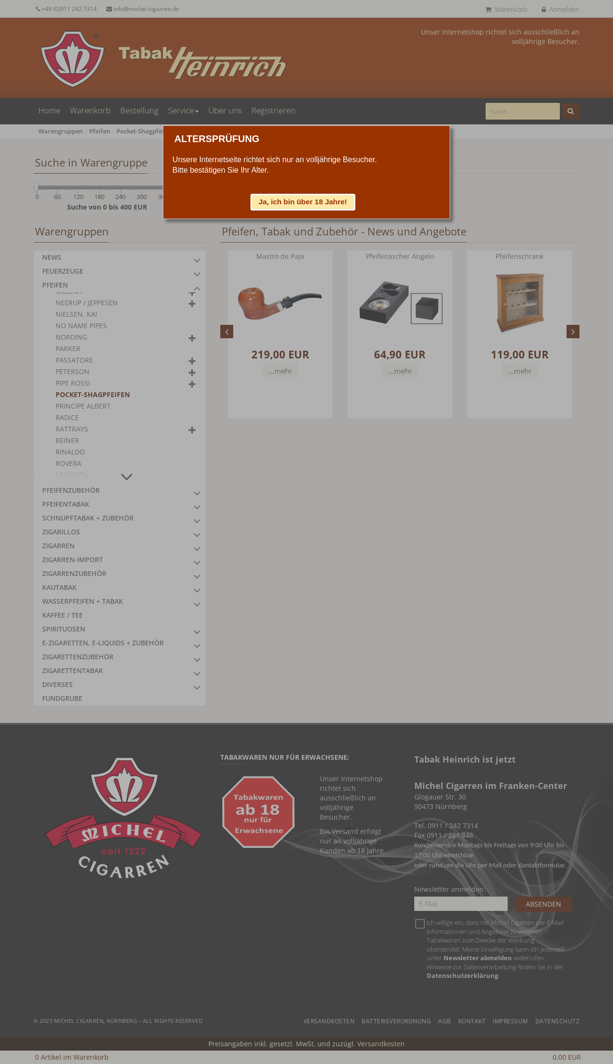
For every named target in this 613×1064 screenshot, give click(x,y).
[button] (303, 202)
